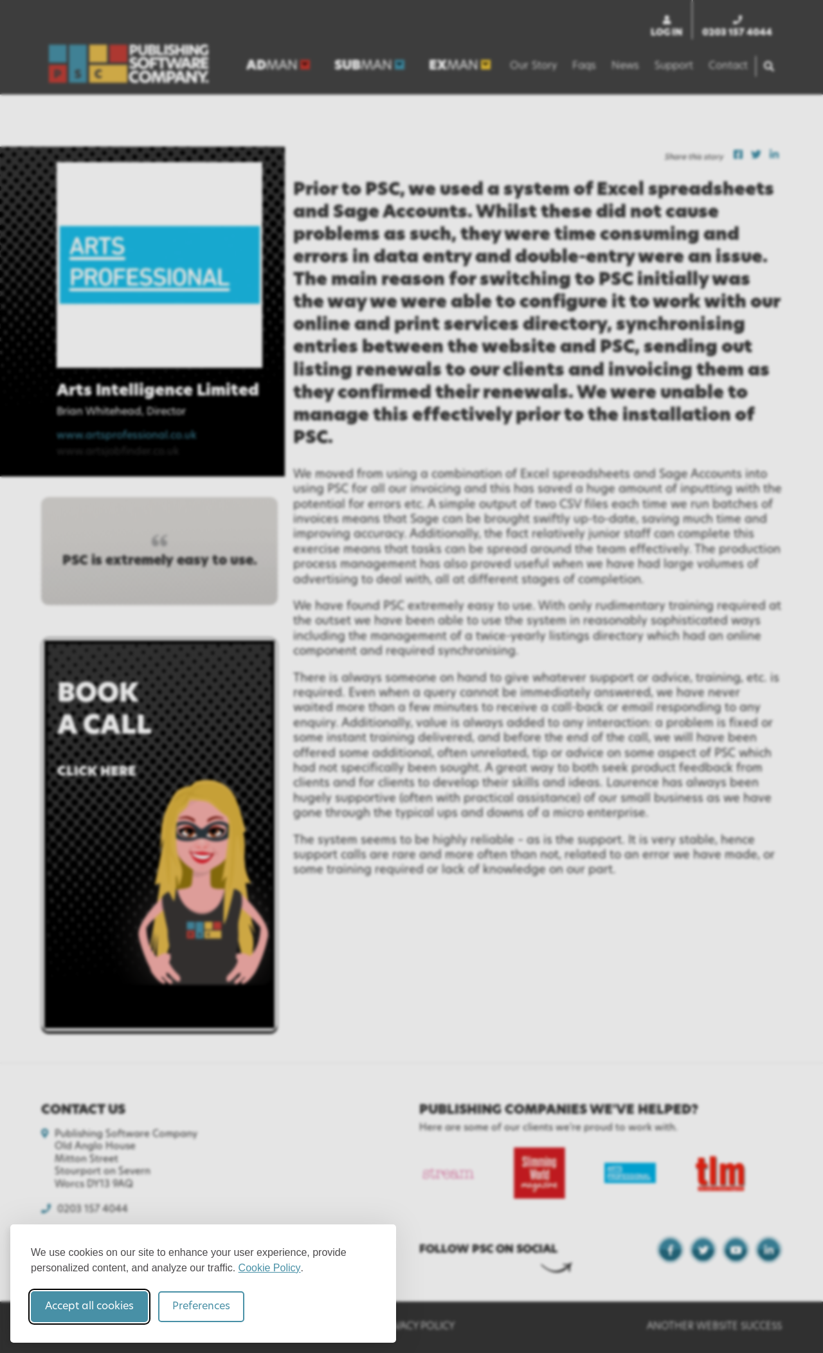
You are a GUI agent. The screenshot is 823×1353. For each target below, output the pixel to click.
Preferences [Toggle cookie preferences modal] (201, 1307)
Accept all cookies (89, 1307)
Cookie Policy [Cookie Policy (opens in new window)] (270, 1267)
